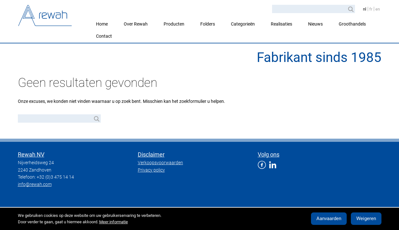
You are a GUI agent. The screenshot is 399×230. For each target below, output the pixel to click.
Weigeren (366, 218)
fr (370, 9)
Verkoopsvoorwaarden (160, 162)
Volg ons (268, 154)
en (377, 9)
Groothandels (352, 24)
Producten (174, 24)
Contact (104, 36)
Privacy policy (151, 169)
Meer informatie (113, 221)
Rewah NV (31, 154)
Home (102, 24)
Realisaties (281, 24)
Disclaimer (151, 154)
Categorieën (243, 24)
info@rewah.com (35, 184)
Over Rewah (136, 24)
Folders (207, 24)
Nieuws (315, 24)
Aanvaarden (328, 218)
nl (364, 9)
